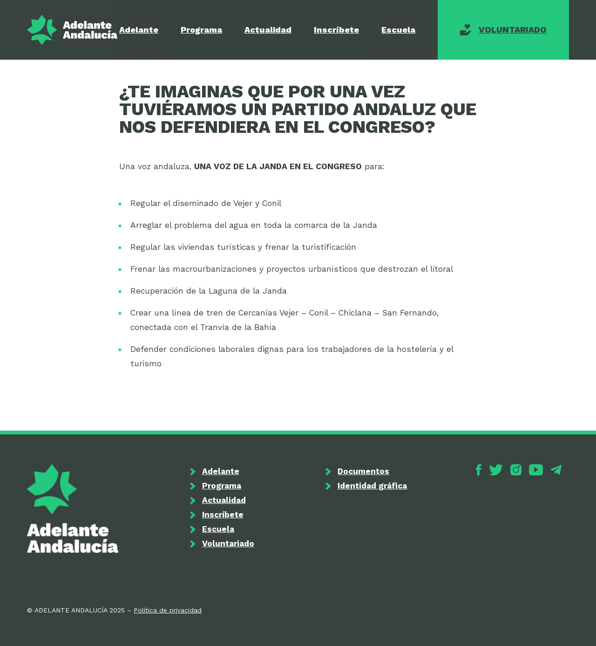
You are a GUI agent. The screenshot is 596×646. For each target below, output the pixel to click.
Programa (201, 29)
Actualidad (267, 29)
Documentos (363, 471)
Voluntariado (513, 29)
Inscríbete (336, 29)
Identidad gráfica (372, 485)
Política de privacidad (168, 610)
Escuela (398, 29)
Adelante (138, 29)
